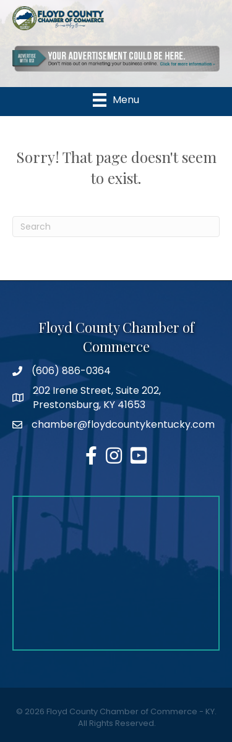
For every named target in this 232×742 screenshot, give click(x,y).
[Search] (116, 226)
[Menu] (116, 100)
